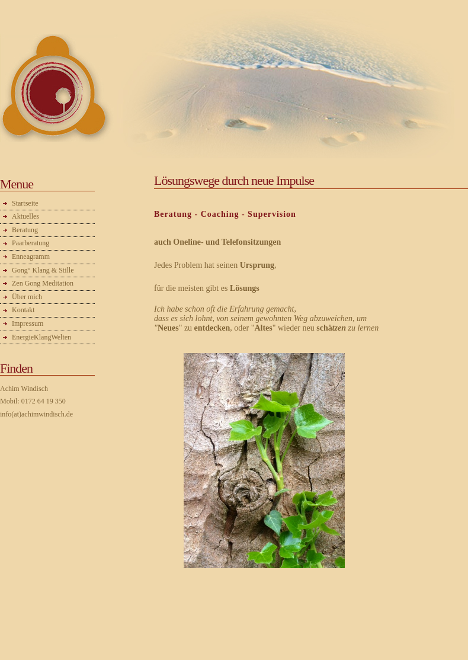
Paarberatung (30, 243)
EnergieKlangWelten (41, 337)
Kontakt (23, 310)
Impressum (27, 323)
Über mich (27, 297)
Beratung (25, 230)
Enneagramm (31, 256)
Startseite (25, 203)
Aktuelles (25, 216)
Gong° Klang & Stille (42, 270)
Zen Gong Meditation (42, 283)
